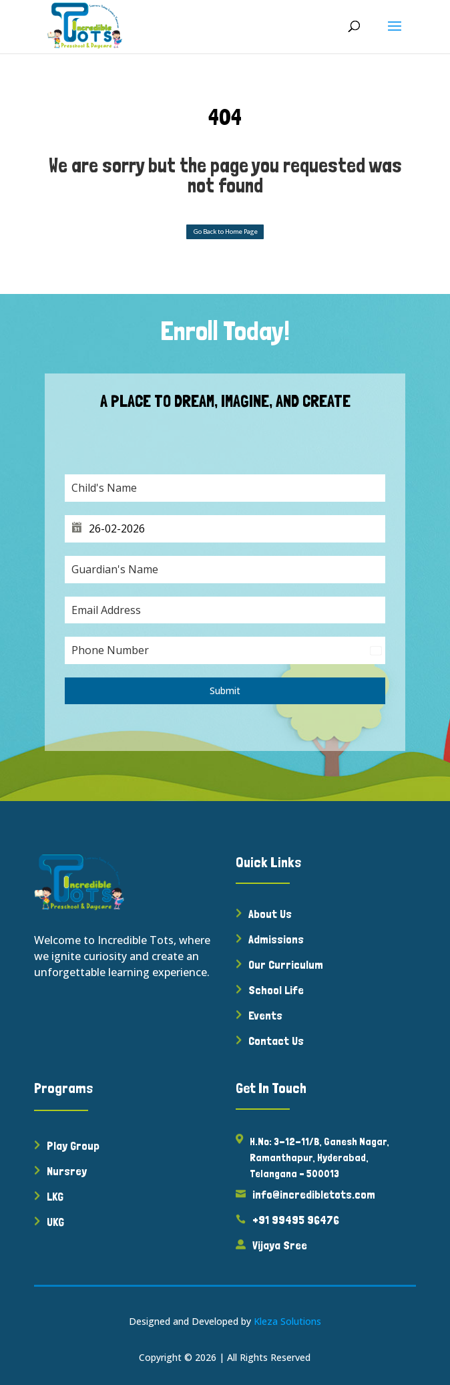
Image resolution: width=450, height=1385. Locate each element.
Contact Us (276, 1041)
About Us (270, 914)
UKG (55, 1222)
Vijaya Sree (279, 1245)
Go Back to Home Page (225, 231)
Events (265, 1015)
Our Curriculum (285, 964)
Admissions (276, 939)
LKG (55, 1196)
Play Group (73, 1145)
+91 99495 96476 (295, 1220)
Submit (225, 690)
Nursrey (67, 1171)
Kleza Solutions (287, 1321)
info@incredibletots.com (313, 1194)
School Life (276, 990)
